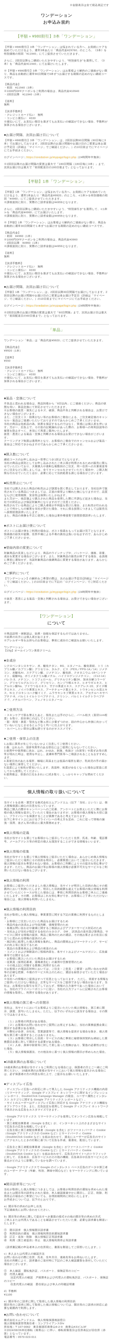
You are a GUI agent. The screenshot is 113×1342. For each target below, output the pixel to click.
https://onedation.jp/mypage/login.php (51, 157)
